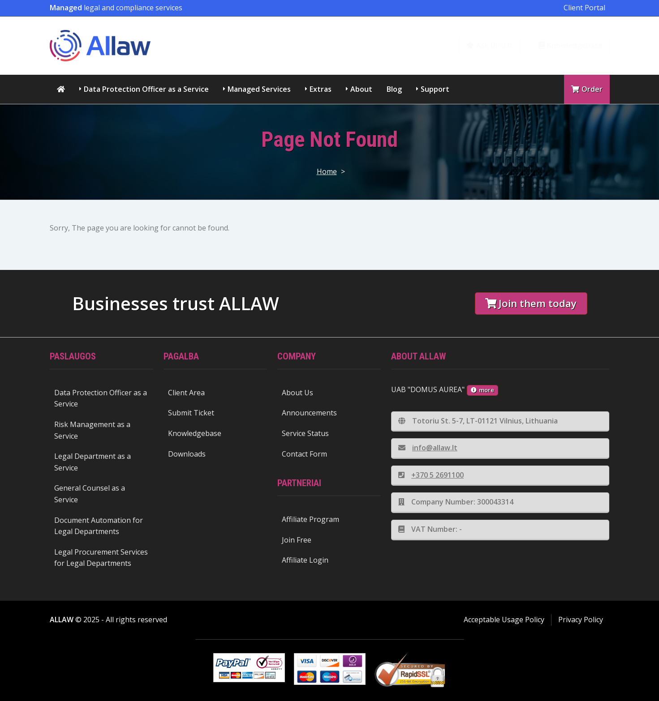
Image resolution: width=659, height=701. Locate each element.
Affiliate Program (310, 519)
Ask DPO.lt (489, 45)
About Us (297, 393)
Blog (394, 89)
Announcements (309, 413)
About (361, 89)
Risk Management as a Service (92, 430)
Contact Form (304, 454)
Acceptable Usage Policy (504, 619)
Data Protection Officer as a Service (146, 89)
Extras (321, 89)
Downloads (187, 454)
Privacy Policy (580, 619)
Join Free (296, 540)
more (482, 390)
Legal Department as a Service (92, 462)
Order (587, 89)
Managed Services (259, 89)
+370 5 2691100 (431, 475)
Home (327, 171)
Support (435, 89)
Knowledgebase (570, 45)
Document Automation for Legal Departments (98, 526)
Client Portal (584, 8)
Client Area (186, 393)
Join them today (531, 303)
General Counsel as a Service (89, 493)
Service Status (305, 433)
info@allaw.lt (427, 448)
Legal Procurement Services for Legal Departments (101, 557)
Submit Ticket (191, 413)
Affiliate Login (305, 560)
